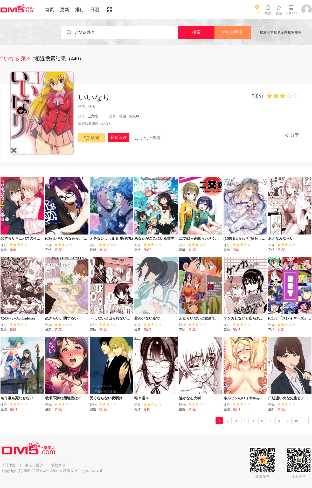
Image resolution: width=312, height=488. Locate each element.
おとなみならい (281, 238)
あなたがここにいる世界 (154, 238)
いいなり (94, 97)
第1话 (58, 250)
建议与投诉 (34, 465)
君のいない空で (147, 318)
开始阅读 (118, 137)
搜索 (196, 32)
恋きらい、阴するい (61, 318)
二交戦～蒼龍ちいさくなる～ (202, 238)
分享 (294, 135)
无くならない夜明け (106, 398)
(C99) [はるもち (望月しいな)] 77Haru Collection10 (264, 238)
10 (296, 420)
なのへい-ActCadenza (18, 318)
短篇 (13, 250)
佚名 (91, 106)
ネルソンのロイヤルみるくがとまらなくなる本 (262, 398)
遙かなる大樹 (190, 398)
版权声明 (58, 465)
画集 (236, 250)
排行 (79, 9)
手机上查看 (150, 137)
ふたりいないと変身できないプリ (206, 318)
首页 (49, 9)
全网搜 (232, 32)
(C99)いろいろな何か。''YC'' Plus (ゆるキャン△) (85, 238)
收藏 (91, 137)
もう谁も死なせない (17, 398)
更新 (64, 9)
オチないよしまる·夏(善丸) (111, 238)
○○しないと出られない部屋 (112, 318)
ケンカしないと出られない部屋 (249, 318)
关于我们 (9, 465)
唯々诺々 (141, 398)
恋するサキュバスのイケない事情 (28, 238)
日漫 (94, 9)
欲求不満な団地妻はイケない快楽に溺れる (79, 398)
